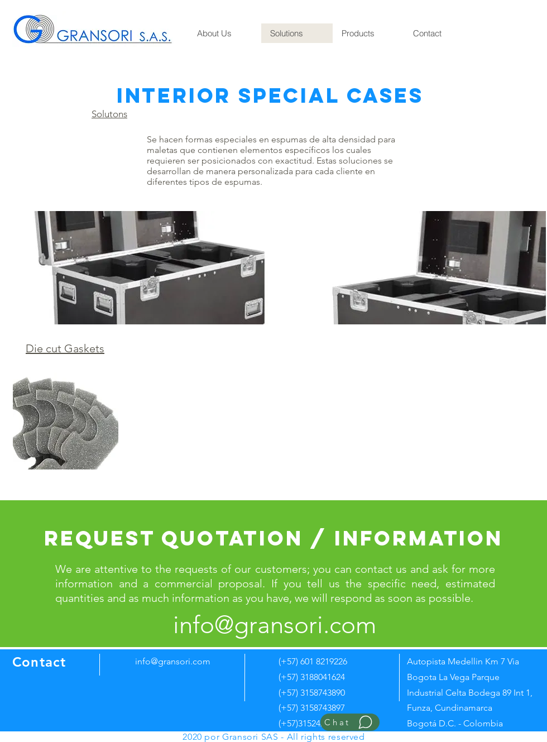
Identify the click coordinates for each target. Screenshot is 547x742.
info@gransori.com (172, 661)
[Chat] (350, 722)
